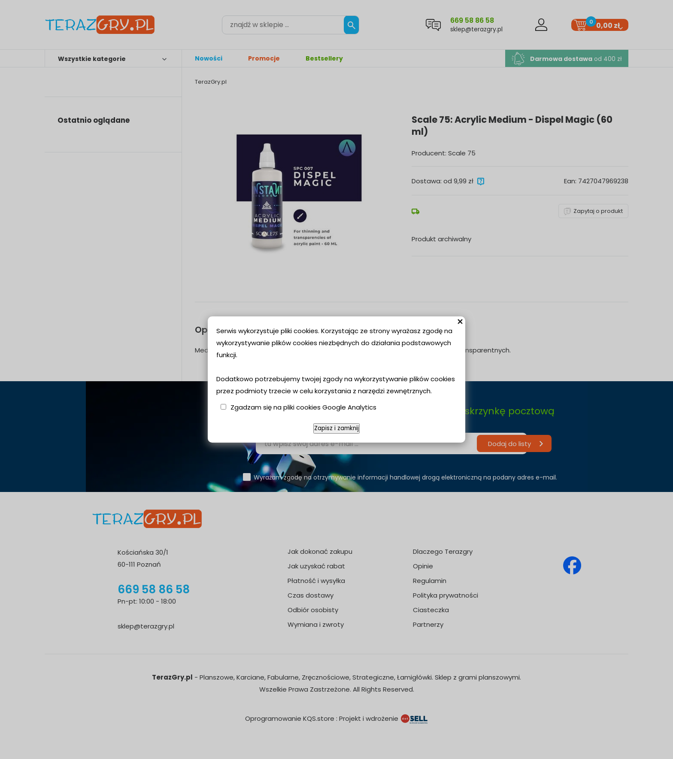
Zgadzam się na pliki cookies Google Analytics (303, 407)
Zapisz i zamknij (336, 428)
